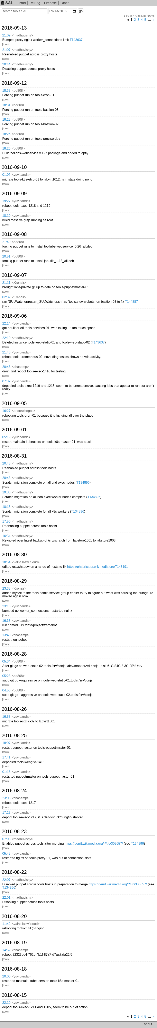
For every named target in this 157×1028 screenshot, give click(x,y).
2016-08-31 (14, 456)
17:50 (6, 521)
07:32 (6, 381)
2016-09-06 (14, 316)
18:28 (6, 119)
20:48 (6, 463)
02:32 (6, 297)
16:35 (6, 620)
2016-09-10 (14, 167)
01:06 (6, 174)
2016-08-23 (14, 831)
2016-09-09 (14, 193)
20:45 (6, 478)
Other (65, 3)
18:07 (6, 743)
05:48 (6, 853)
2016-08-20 (14, 916)
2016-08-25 (14, 735)
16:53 (6, 716)
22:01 (6, 897)
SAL (7, 3)
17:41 (6, 757)
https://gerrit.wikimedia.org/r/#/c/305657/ (94, 843)
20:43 (6, 367)
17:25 (6, 812)
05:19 (6, 437)
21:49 (6, 242)
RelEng (34, 3)
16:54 (6, 536)
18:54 (6, 562)
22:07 (6, 880)
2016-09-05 (14, 403)
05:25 (6, 676)
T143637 (76, 40)
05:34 (6, 661)
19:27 (6, 201)
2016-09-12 (14, 83)
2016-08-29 (14, 581)
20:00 (6, 976)
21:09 (6, 35)
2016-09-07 (14, 275)
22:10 (6, 338)
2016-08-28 (14, 654)
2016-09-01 (14, 429)
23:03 (6, 798)
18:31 (6, 105)
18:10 (6, 215)
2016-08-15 (14, 995)
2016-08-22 (14, 872)
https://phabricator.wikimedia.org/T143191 (97, 566)
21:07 (6, 50)
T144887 (131, 301)
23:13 (6, 606)
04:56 (6, 690)
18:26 (6, 134)
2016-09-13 (14, 28)
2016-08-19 (14, 942)
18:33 (6, 90)
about (148, 1024)
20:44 (6, 64)
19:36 (6, 492)
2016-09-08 (14, 234)
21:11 (6, 282)
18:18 (6, 506)
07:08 (6, 839)
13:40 (6, 635)
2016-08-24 (14, 790)
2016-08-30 (14, 554)
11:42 (6, 924)
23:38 (6, 588)
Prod (22, 3)
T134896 (83, 482)
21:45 (6, 352)
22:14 (6, 323)
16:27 (6, 411)
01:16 (6, 772)
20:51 (6, 256)
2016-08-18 (14, 969)
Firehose (50, 3)
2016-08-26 (14, 709)
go (81, 11)
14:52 (6, 950)
